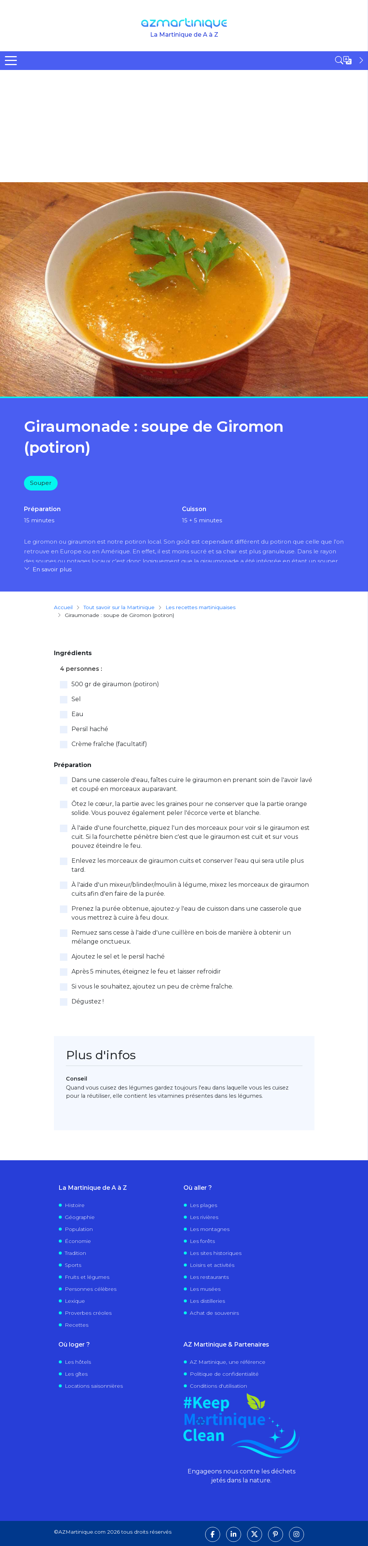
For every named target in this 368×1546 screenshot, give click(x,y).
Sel (76, 699)
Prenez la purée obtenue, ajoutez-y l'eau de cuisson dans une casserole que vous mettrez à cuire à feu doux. (186, 913)
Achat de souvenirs (214, 1313)
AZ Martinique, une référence (227, 1362)
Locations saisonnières (94, 1386)
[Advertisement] (184, 126)
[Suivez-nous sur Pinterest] (275, 1534)
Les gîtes (76, 1374)
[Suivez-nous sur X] (254, 1534)
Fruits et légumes (87, 1277)
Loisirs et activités (212, 1265)
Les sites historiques (215, 1253)
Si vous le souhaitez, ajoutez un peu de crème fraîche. (152, 986)
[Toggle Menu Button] (11, 60)
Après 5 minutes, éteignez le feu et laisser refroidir (146, 971)
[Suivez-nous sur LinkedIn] (233, 1534)
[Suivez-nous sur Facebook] (212, 1534)
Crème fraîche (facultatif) (109, 744)
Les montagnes (209, 1229)
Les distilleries (207, 1301)
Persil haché (90, 729)
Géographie (80, 1217)
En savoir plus (52, 569)
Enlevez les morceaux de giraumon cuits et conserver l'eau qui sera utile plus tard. (188, 865)
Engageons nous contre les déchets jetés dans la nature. (241, 1476)
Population (79, 1229)
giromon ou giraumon (64, 541)
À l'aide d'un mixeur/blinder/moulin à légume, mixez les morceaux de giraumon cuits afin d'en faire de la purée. (190, 889)
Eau (77, 714)
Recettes (76, 1325)
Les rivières (204, 1217)
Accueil (63, 607)
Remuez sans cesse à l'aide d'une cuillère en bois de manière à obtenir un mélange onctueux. (181, 937)
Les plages (203, 1205)
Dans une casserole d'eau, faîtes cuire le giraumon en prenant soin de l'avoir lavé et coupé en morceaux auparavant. (192, 784)
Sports (73, 1265)
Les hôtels (78, 1362)
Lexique (75, 1301)
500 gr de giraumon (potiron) (115, 684)
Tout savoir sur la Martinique (119, 607)
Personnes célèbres (90, 1289)
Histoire (75, 1205)
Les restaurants (209, 1277)
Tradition (75, 1253)
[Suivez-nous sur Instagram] (296, 1534)
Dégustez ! (88, 1001)
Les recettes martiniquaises (200, 607)
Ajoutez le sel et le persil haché (118, 956)
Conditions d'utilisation (218, 1386)
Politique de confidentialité (224, 1374)
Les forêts (202, 1241)
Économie (78, 1241)
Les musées (205, 1289)
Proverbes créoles (88, 1313)
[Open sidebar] (350, 60)
